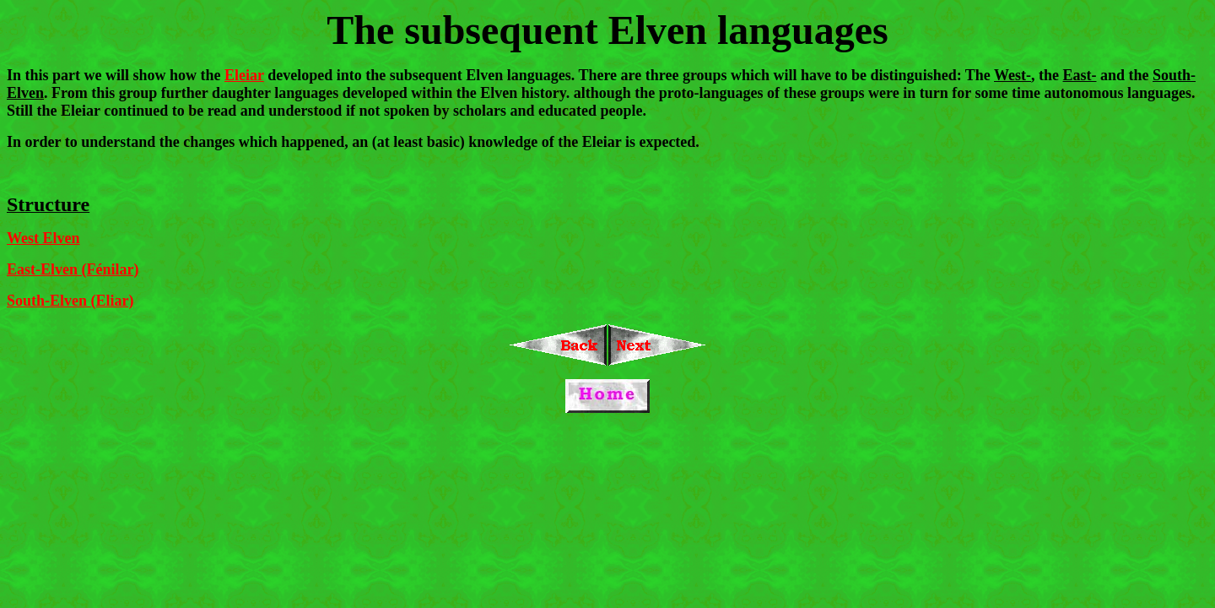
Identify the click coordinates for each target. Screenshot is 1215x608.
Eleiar (244, 75)
